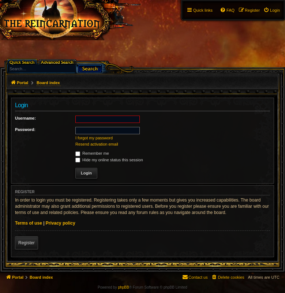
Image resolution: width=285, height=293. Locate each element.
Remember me (92, 153)
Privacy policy (60, 223)
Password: (25, 129)
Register (26, 242)
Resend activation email (96, 144)
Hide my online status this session (109, 160)
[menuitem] (271, 10)
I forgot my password (94, 138)
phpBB (123, 287)
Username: (25, 118)
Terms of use (28, 223)
